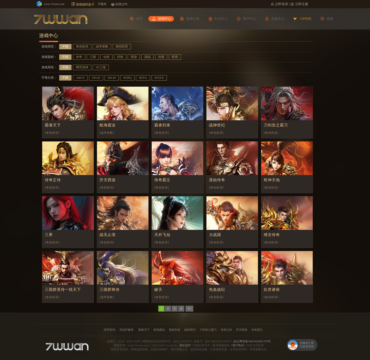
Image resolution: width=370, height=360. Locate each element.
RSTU (143, 77)
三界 (49, 235)
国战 (147, 57)
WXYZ (159, 77)
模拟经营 (122, 46)
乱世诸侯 (272, 289)
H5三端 (101, 67)
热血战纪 (217, 289)
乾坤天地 (272, 180)
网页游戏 (82, 67)
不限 (65, 46)
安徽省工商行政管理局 (307, 344)
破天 (158, 289)
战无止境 (108, 235)
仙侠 (106, 57)
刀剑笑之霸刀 (276, 125)
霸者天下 (53, 125)
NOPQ (127, 77)
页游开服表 (126, 329)
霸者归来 (162, 125)
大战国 (215, 235)
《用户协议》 (238, 345)
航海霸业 (108, 125)
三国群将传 (110, 289)
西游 (134, 57)
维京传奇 (272, 235)
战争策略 (102, 46)
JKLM (112, 77)
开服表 (102, 4)
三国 (93, 57)
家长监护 (185, 345)
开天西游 (108, 180)
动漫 (161, 57)
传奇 (79, 57)
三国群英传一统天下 (63, 289)
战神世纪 (217, 125)
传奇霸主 (162, 180)
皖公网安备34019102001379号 (252, 341)
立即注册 (301, 4)
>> (189, 308)
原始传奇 (217, 180)
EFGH (96, 77)
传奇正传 (53, 180)
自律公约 (121, 4)
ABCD (80, 77)
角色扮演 (82, 46)
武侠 (120, 57)
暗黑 (175, 57)
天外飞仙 (162, 235)
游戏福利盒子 (85, 4)
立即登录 (281, 4)
